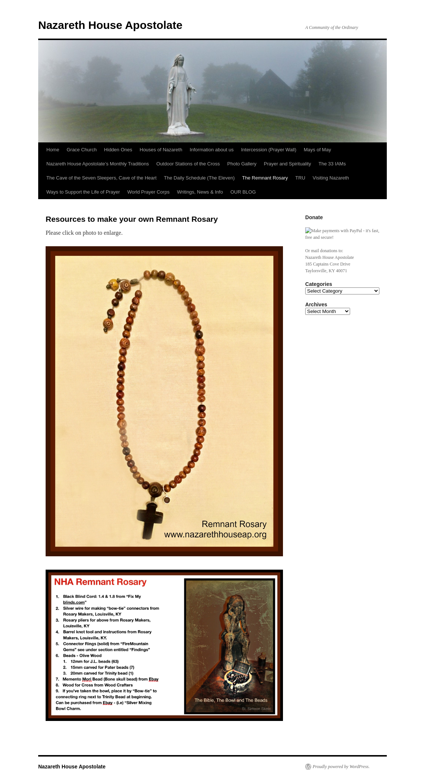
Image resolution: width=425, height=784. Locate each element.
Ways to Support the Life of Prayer (83, 192)
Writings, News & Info (200, 192)
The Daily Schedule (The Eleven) (199, 178)
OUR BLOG (243, 192)
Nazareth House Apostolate (110, 25)
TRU (300, 178)
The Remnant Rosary (265, 178)
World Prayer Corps (148, 192)
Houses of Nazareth (161, 149)
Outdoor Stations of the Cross (188, 164)
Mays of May (317, 149)
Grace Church (82, 149)
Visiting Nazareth (331, 178)
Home (52, 149)
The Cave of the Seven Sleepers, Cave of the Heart (101, 178)
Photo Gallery (242, 164)
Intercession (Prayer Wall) (268, 149)
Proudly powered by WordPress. (341, 766)
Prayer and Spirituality (287, 164)
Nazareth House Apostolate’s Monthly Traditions (97, 164)
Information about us (212, 149)
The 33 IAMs (332, 164)
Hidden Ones (118, 149)
